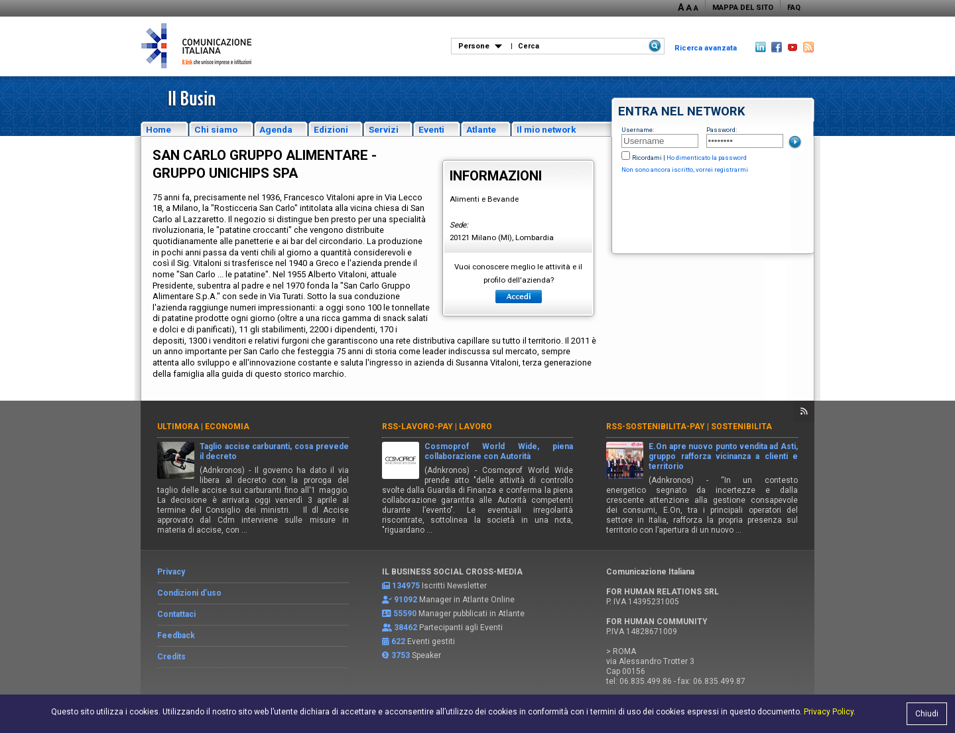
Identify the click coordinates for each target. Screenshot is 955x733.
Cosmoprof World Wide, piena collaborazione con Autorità (499, 451)
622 (398, 641)
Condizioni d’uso (189, 593)
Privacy (171, 571)
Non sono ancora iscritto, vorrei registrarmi (684, 169)
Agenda (275, 129)
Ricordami (647, 157)
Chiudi (926, 713)
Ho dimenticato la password (707, 157)
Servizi (384, 129)
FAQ (793, 7)
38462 (405, 627)
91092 (405, 599)
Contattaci (176, 614)
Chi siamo (215, 129)
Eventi (431, 129)
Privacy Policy (829, 711)
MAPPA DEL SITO (742, 7)
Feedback (176, 635)
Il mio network (546, 129)
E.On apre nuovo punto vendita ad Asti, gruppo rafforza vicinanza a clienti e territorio (723, 456)
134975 (406, 585)
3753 (400, 655)
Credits (171, 656)
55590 (404, 613)
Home (158, 129)
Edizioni (331, 129)
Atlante (481, 129)
